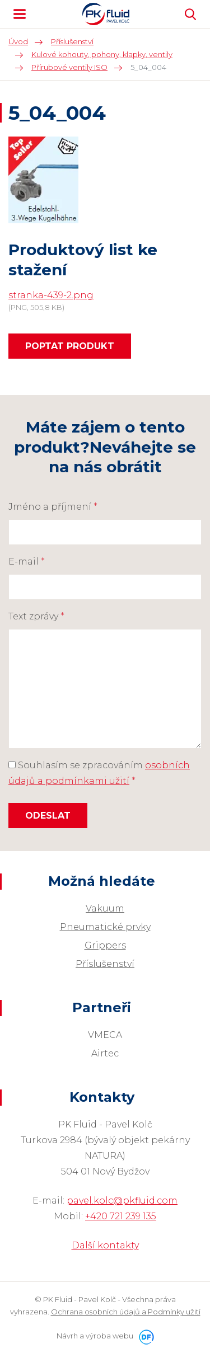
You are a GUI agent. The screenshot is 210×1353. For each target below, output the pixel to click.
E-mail (26, 561)
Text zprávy (36, 616)
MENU (19, 14)
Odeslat (48, 815)
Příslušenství (105, 964)
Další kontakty (105, 1245)
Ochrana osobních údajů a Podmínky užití (125, 1311)
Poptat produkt (69, 346)
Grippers (105, 945)
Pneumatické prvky (105, 927)
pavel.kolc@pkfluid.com (122, 1200)
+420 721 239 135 (120, 1216)
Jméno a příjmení (52, 506)
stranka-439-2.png (51, 295)
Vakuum (105, 908)
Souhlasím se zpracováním (99, 773)
